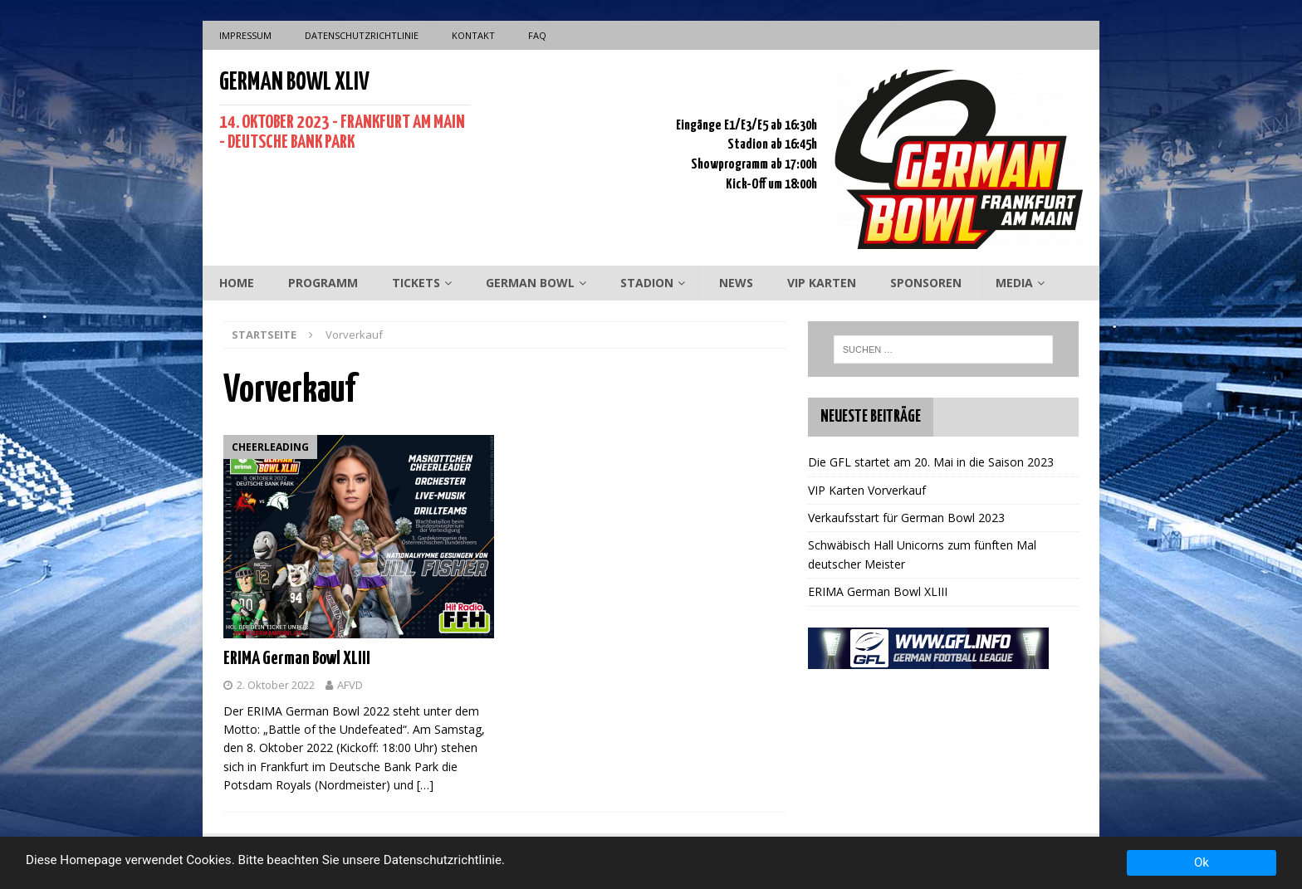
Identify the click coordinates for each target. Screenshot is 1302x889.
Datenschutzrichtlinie (361, 35)
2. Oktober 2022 (276, 684)
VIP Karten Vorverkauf (867, 490)
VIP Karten (821, 283)
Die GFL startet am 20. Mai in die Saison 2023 (931, 462)
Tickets (416, 283)
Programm (323, 283)
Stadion (646, 283)
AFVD (350, 684)
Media (1014, 283)
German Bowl (530, 283)
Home (236, 283)
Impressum (245, 35)
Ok (1201, 862)
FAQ (537, 35)
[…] (425, 785)
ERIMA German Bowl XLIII (296, 659)
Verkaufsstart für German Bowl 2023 (906, 517)
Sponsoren (926, 283)
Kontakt (473, 35)
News (736, 283)
